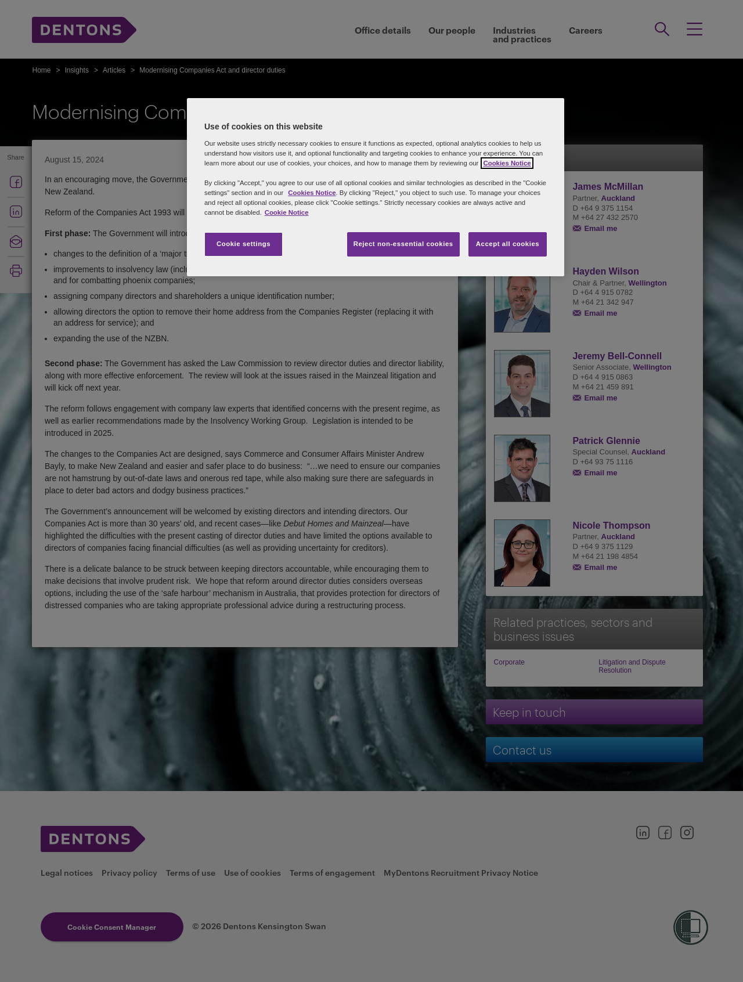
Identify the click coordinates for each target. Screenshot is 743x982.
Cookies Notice (312, 192)
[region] (375, 187)
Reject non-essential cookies (403, 243)
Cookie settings (243, 243)
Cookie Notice (287, 212)
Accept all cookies (508, 243)
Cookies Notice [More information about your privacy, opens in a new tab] (507, 163)
